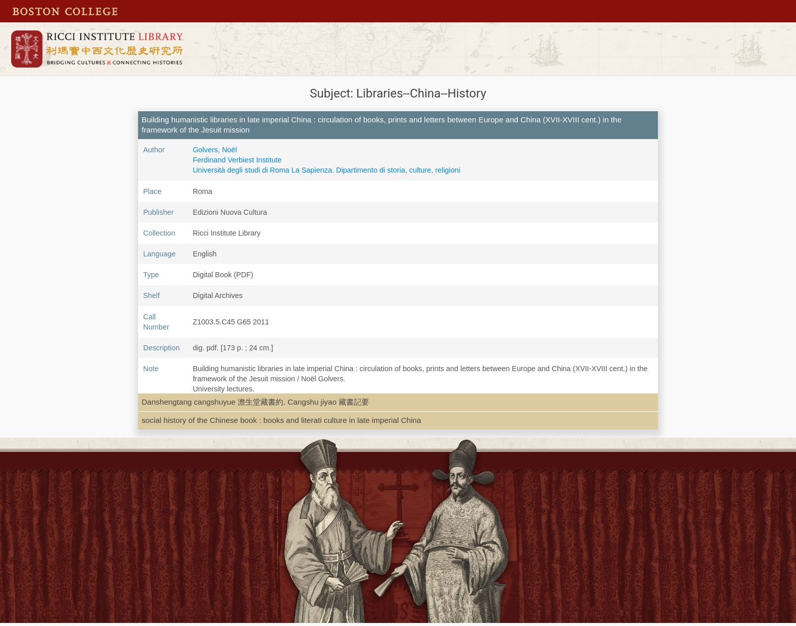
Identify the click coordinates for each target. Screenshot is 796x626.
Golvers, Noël (215, 150)
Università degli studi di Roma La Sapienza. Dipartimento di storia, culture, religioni (326, 170)
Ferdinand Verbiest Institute (237, 160)
